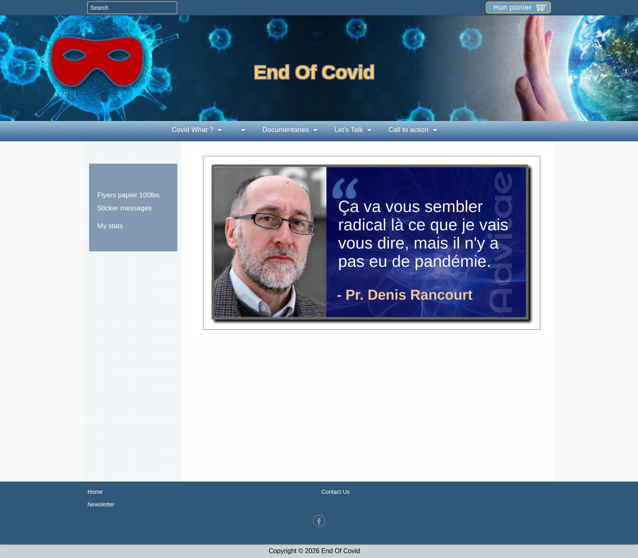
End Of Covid (314, 72)
